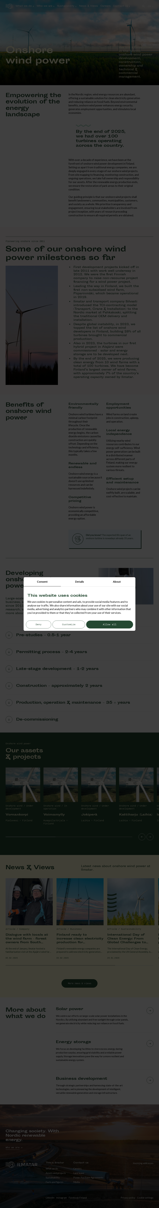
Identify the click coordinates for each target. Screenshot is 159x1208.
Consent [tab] (42, 581)
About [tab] (117, 581)
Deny (39, 624)
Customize (68, 624)
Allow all (109, 624)
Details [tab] (79, 581)
